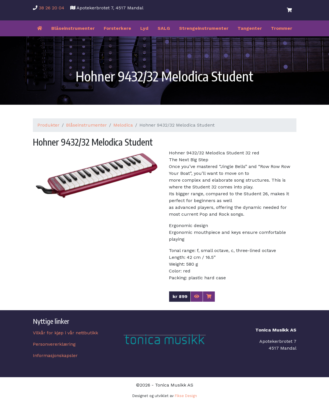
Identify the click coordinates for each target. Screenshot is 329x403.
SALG (164, 28)
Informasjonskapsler (55, 355)
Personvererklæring (54, 344)
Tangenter (249, 28)
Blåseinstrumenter (73, 28)
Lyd (144, 28)
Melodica (123, 125)
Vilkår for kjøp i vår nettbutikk (65, 332)
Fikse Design (186, 396)
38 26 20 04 (51, 8)
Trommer (281, 28)
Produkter (48, 125)
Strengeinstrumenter (203, 28)
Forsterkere (117, 28)
